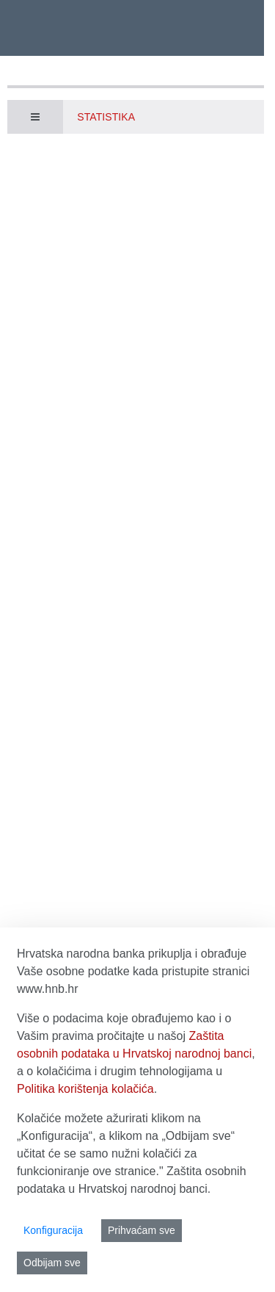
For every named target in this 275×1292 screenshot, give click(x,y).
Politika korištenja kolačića (85, 1089)
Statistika (106, 117)
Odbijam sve (52, 1262)
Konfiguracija (53, 1230)
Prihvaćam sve (141, 1230)
